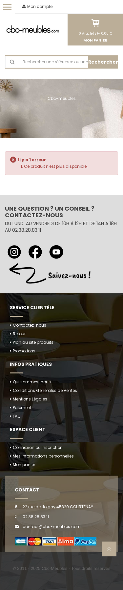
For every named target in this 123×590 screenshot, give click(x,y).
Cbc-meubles (62, 98)
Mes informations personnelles (43, 456)
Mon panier (24, 464)
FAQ (16, 416)
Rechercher (103, 62)
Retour (19, 334)
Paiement (22, 407)
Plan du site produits (33, 342)
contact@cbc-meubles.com (52, 526)
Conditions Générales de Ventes (45, 390)
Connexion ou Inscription (38, 447)
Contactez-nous (29, 325)
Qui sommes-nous (32, 382)
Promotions (24, 351)
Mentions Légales (30, 399)
